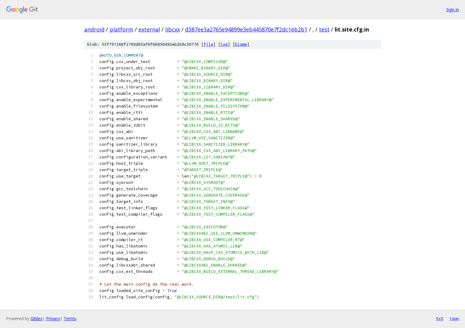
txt (439, 318)
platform (121, 29)
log (224, 44)
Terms (70, 318)
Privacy (53, 318)
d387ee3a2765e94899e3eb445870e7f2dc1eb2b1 (246, 29)
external (149, 29)
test (324, 29)
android (94, 29)
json (454, 318)
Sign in (452, 9)
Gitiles (36, 318)
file (208, 44)
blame (241, 44)
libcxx (172, 29)
